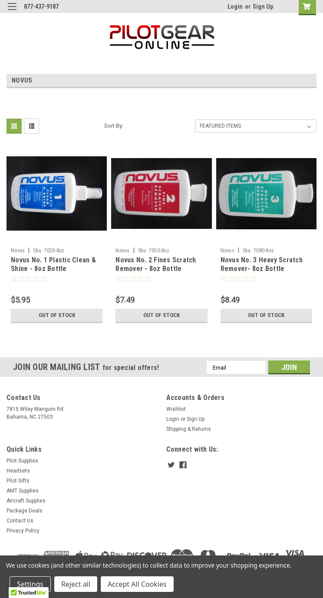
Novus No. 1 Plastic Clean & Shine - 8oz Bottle (53, 264)
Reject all (75, 584)
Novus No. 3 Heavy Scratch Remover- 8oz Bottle (262, 264)
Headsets (18, 471)
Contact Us (20, 521)
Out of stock (56, 315)
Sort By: (113, 125)
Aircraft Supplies (26, 501)
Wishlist (176, 409)
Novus (18, 251)
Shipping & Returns (188, 429)
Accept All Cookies (137, 584)
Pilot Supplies (22, 461)
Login (235, 6)
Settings (30, 584)
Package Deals (25, 511)
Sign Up (263, 6)
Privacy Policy (23, 531)
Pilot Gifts (18, 481)
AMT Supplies (23, 491)
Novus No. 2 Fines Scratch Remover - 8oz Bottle (155, 264)
